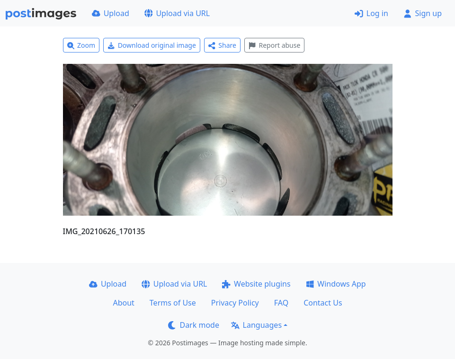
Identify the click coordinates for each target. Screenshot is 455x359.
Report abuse (274, 45)
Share (222, 45)
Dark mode (193, 325)
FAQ (281, 303)
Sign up (422, 13)
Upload (110, 13)
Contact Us (322, 303)
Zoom (81, 45)
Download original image (151, 45)
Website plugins (256, 284)
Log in (371, 13)
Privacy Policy (235, 303)
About (123, 303)
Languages (256, 325)
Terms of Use (173, 303)
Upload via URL (177, 13)
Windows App (336, 284)
